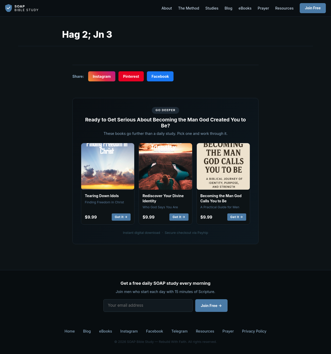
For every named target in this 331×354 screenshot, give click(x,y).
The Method (188, 8)
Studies (211, 8)
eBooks (245, 8)
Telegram (179, 331)
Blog (228, 8)
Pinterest (131, 76)
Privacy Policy (254, 331)
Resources (284, 8)
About (166, 8)
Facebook (160, 76)
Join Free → (211, 305)
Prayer (263, 8)
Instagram (102, 76)
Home (70, 331)
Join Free (313, 8)
